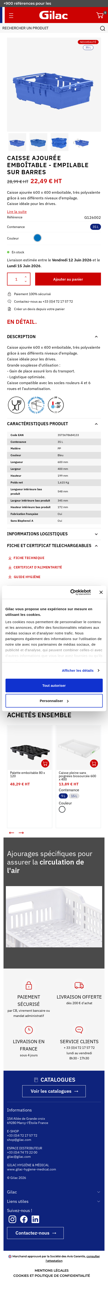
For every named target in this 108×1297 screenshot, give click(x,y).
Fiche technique (29, 558)
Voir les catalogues (51, 1091)
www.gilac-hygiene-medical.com (31, 1169)
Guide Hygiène (24, 576)
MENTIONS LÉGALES (52, 1270)
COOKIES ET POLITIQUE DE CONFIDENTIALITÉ (51, 1276)
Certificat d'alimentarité (38, 567)
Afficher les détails (77, 670)
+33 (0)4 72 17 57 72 (22, 1135)
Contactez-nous (32, 1233)
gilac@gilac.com (19, 1156)
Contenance (16, 227)
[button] (11, 142)
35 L (96, 227)
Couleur (13, 238)
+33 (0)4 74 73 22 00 (22, 1152)
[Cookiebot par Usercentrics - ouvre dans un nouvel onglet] (70, 592)
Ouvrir (45, 764)
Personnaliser (54, 701)
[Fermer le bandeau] (101, 592)
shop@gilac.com (19, 1140)
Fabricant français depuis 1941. (34, 3)
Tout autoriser (54, 685)
